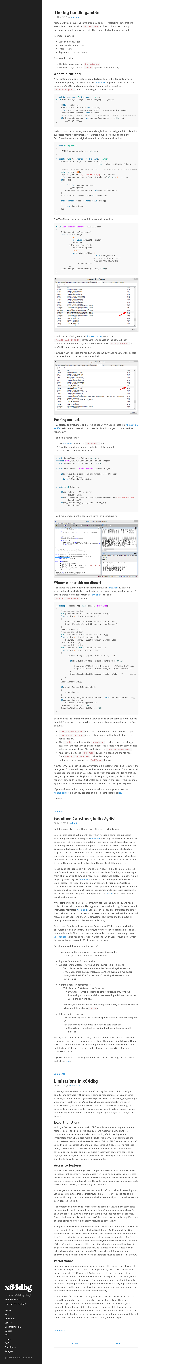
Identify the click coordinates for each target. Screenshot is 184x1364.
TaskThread (100, 82)
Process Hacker (94, 336)
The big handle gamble (76, 12)
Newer (117, 1343)
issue (121, 792)
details (109, 893)
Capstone (95, 838)
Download (10, 1318)
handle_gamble (61, 792)
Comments (59, 811)
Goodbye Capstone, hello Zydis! (84, 818)
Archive (9, 1299)
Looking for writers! (15, 1304)
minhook (67, 443)
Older (75, 1343)
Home (8, 1310)
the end (96, 594)
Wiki (7, 1334)
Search (17, 1299)
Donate (8, 1330)
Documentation (13, 1326)
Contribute (10, 1347)
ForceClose (113, 587)
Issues (8, 1339)
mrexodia (75, 16)
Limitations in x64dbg (76, 1081)
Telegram (9, 1351)
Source (8, 1322)
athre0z (74, 823)
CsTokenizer (83, 909)
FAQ (7, 1343)
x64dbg (18, 1287)
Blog (7, 1314)
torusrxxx (75, 1085)
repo (68, 1060)
